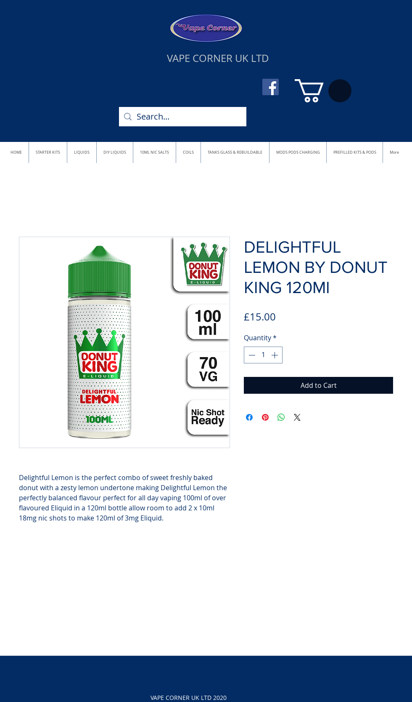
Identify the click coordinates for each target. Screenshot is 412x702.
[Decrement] (251, 355)
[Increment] (275, 355)
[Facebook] (270, 87)
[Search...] (183, 116)
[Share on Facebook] (249, 417)
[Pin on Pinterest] (265, 417)
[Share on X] (297, 417)
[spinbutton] (263, 355)
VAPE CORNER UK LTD (218, 58)
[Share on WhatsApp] (281, 417)
